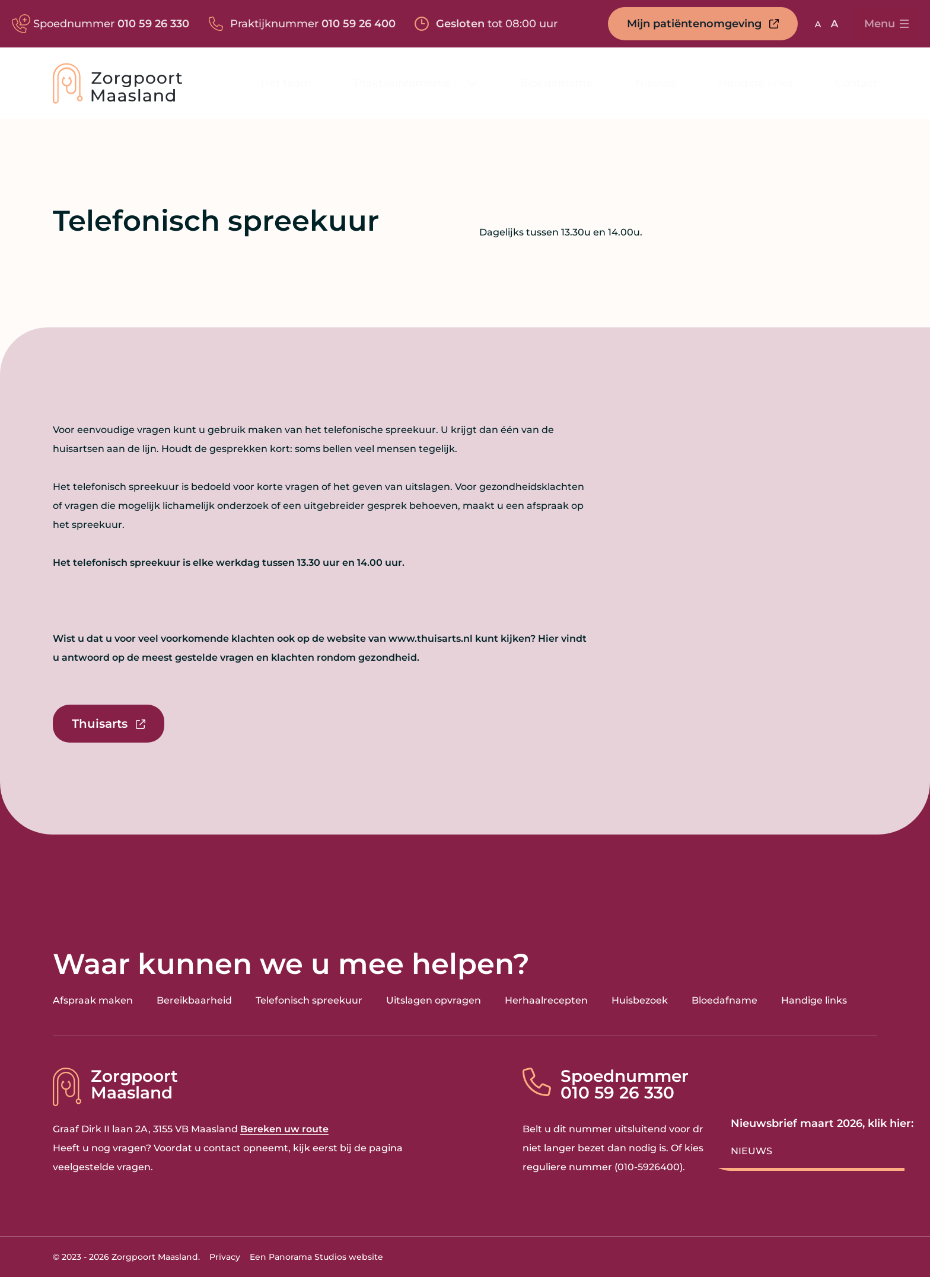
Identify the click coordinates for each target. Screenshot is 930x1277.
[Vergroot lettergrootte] (834, 24)
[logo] (117, 83)
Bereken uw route (284, 1129)
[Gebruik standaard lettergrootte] (818, 23)
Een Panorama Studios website (316, 1256)
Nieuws (751, 1151)
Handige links (814, 1000)
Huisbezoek (639, 1000)
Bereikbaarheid (194, 1000)
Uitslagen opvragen (433, 1000)
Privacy (224, 1256)
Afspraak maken (93, 1000)
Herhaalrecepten (546, 1000)
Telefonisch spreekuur (309, 1000)
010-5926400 (648, 1167)
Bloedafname (724, 1000)
